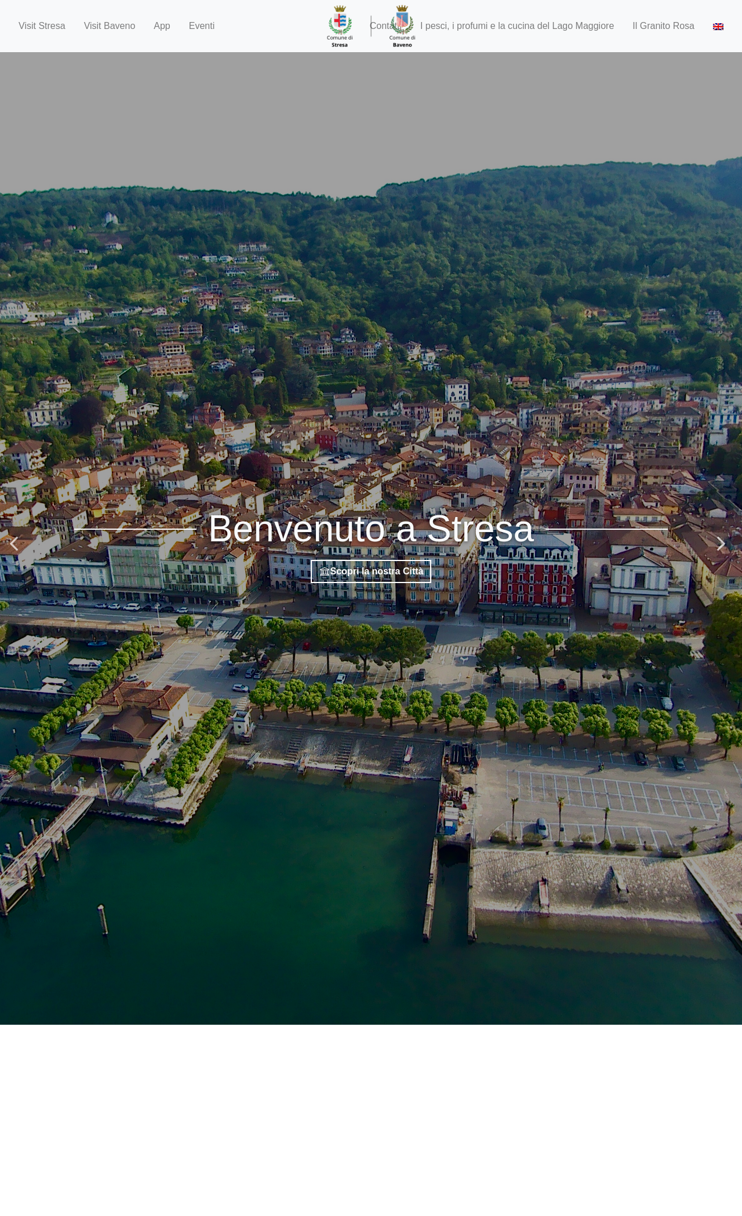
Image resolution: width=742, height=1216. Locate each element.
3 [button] (382, 1035)
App (162, 26)
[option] (371, 538)
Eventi (201, 26)
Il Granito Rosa (663, 26)
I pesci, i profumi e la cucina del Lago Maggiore (517, 26)
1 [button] (359, 1035)
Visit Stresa (42, 26)
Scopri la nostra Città (371, 571)
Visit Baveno (110, 26)
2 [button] (371, 1035)
